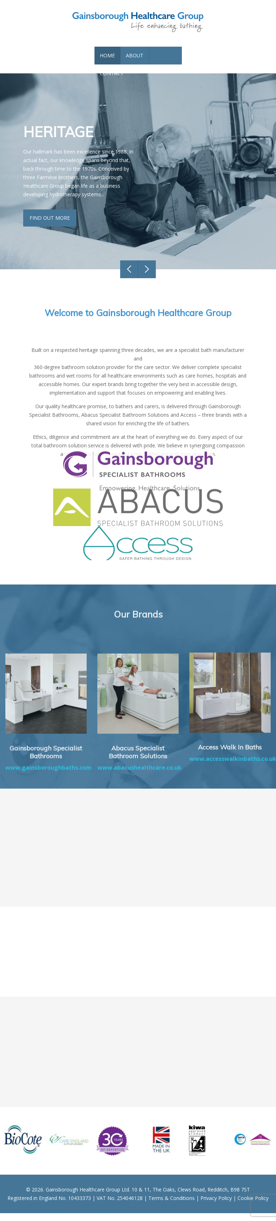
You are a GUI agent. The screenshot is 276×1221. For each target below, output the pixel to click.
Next (147, 277)
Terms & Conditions (171, 1205)
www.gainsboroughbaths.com (48, 843)
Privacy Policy (216, 1205)
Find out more (51, 225)
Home (107, 63)
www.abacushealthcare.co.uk (139, 843)
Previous (129, 277)
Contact (112, 81)
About (134, 63)
